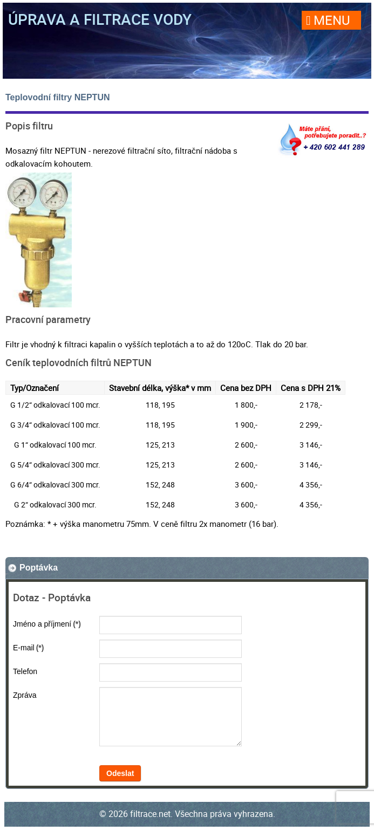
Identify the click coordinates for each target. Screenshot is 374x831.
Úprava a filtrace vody (100, 19)
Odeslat (120, 773)
